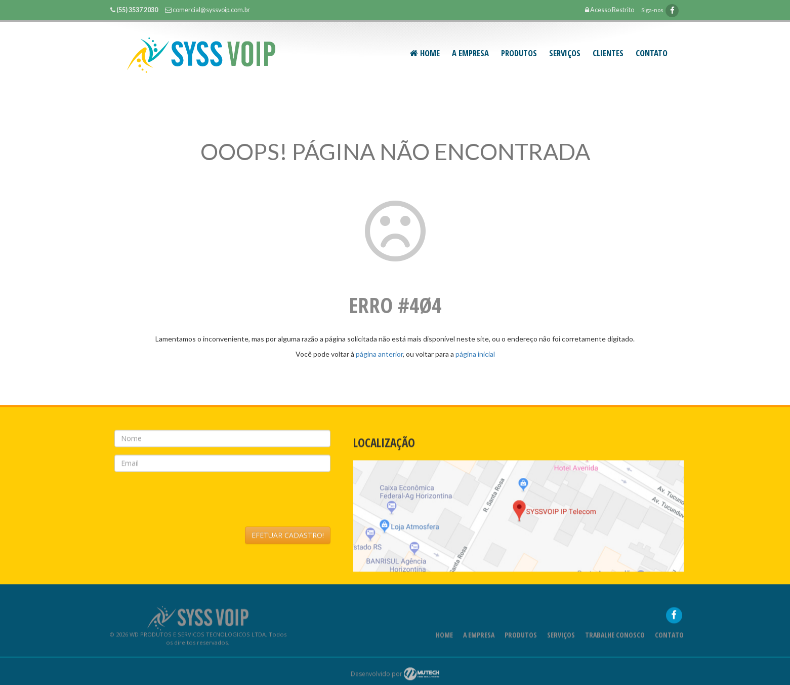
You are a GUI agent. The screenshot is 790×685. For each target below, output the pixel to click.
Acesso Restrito (609, 10)
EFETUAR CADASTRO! (288, 539)
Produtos (521, 638)
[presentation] (191, 503)
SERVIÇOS (564, 53)
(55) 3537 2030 (137, 10)
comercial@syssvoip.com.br (211, 10)
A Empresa (470, 53)
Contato (652, 53)
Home (425, 53)
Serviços (561, 638)
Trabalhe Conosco (615, 638)
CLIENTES (608, 53)
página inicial (475, 354)
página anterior (379, 354)
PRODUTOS (519, 53)
